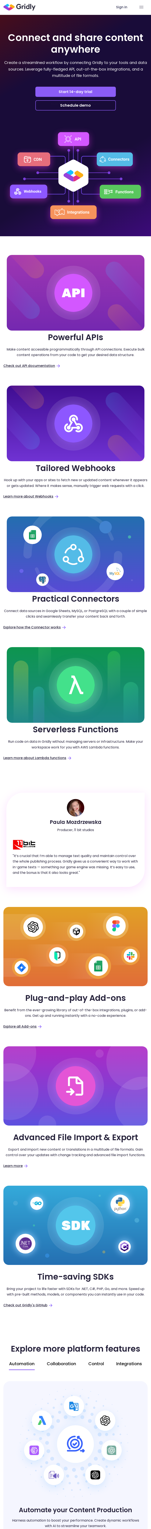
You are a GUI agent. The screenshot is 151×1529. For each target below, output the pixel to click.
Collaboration (61, 1364)
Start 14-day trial (75, 91)
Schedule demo (75, 105)
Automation (22, 1364)
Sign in (121, 7)
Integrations (129, 1364)
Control (96, 1364)
